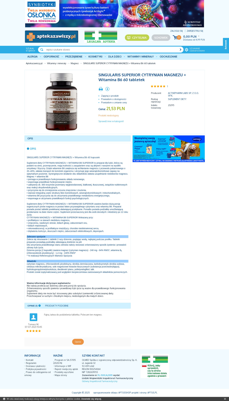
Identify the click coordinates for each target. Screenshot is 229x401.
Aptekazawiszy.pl (34, 63)
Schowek (161, 37)
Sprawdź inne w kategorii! (111, 121)
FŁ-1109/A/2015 (105, 375)
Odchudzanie (168, 56)
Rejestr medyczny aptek (66, 369)
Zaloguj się (176, 31)
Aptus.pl (152, 392)
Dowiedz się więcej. (91, 399)
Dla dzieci (114, 56)
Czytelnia (139, 37)
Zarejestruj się (195, 31)
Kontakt (29, 360)
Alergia (32, 56)
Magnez (75, 63)
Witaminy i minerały (140, 56)
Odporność (51, 56)
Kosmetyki (95, 56)
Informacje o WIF (63, 366)
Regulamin (31, 363)
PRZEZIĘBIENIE (73, 56)
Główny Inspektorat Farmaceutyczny (99, 381)
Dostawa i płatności (35, 366)
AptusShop (124, 392)
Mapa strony (61, 375)
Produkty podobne (57, 305)
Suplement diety (177, 99)
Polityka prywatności (36, 369)
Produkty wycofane (64, 372)
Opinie (78, 341)
